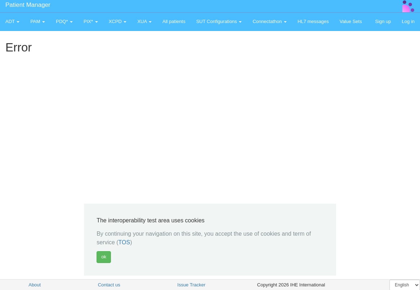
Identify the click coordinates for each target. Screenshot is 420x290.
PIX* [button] (91, 21)
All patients (174, 21)
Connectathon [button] (270, 21)
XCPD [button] (118, 21)
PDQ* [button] (64, 21)
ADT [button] (12, 21)
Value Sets (351, 21)
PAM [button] (37, 21)
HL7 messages (313, 21)
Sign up (383, 21)
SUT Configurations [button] (219, 21)
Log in (408, 21)
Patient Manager (27, 4)
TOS (124, 242)
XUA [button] (144, 21)
